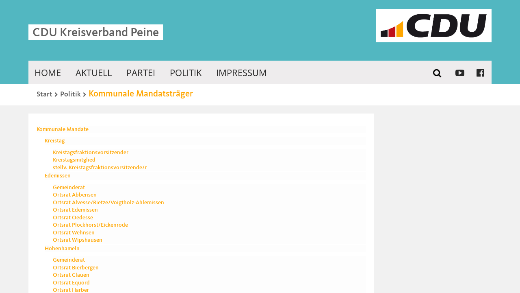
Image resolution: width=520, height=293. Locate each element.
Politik (186, 72)
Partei (140, 72)
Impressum (241, 72)
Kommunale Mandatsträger (141, 94)
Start (44, 94)
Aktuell (94, 72)
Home (48, 72)
